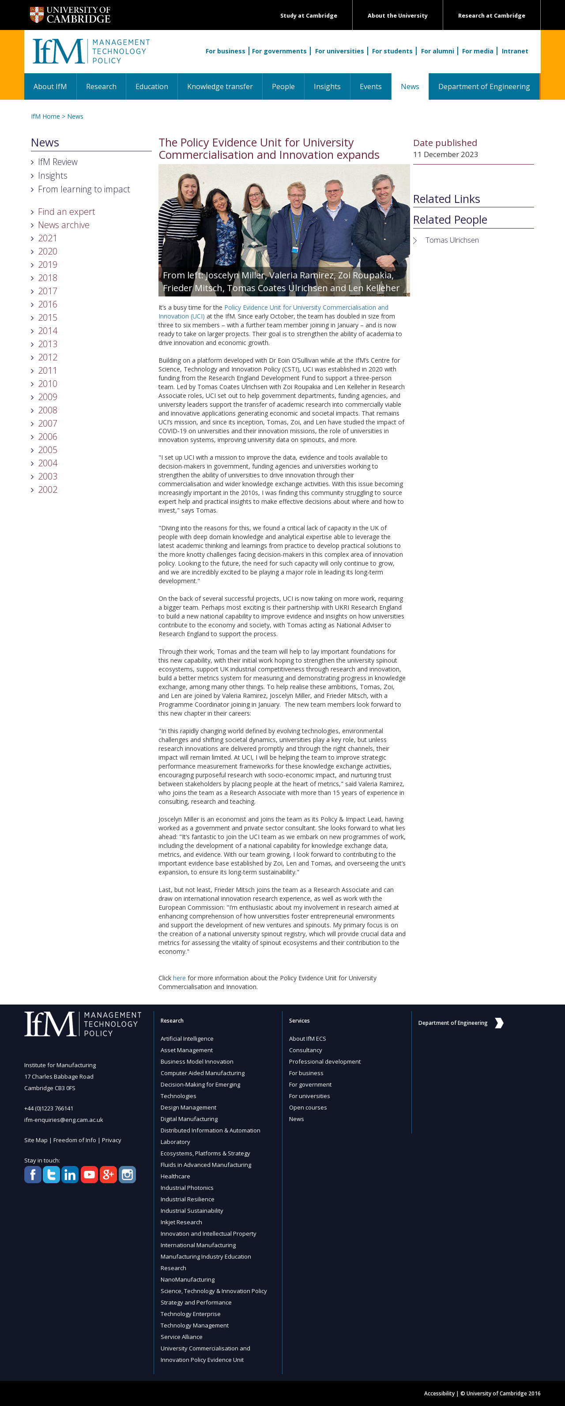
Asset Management (187, 1050)
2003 (47, 476)
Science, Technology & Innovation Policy (214, 1291)
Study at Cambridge (308, 15)
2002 (47, 489)
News (415, 86)
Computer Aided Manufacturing (203, 1073)
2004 (47, 463)
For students (392, 51)
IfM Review (58, 162)
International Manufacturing (198, 1245)
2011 (47, 370)
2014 (47, 331)
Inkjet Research (181, 1222)
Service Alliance (182, 1337)
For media (477, 51)
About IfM (50, 86)
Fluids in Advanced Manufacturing (206, 1165)
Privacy (111, 1140)
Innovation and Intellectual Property (208, 1233)
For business (225, 51)
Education (152, 86)
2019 (47, 264)
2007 (47, 423)
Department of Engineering (484, 86)
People (283, 86)
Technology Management (195, 1325)
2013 (47, 344)
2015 (47, 317)
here (179, 978)
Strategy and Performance (196, 1302)
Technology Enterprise (191, 1314)
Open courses (308, 1107)
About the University (398, 15)
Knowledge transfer (220, 86)
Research (101, 86)
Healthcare (175, 1176)
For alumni (437, 51)
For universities (339, 51)
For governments (279, 51)
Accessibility (439, 1393)
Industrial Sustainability (192, 1211)
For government (310, 1084)
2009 (47, 397)
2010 (47, 384)
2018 (47, 278)
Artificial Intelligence (187, 1038)
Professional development (325, 1061)
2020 (47, 251)
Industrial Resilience (188, 1199)
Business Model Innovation (197, 1061)
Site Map (36, 1140)
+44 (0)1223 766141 (48, 1108)
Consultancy (305, 1050)
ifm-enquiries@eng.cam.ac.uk (63, 1120)
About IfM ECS (307, 1038)
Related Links (446, 199)
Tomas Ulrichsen (452, 240)
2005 (47, 450)
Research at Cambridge (491, 15)
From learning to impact (84, 189)
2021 (47, 238)
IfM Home (45, 116)
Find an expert (66, 211)
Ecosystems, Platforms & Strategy (205, 1153)
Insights (327, 86)
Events (371, 86)
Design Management (188, 1107)
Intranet (515, 51)
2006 (47, 436)
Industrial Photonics (187, 1188)
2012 (47, 357)
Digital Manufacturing (189, 1119)
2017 (47, 291)
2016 (47, 304)
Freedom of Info (74, 1140)
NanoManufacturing (188, 1279)
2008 (47, 410)
